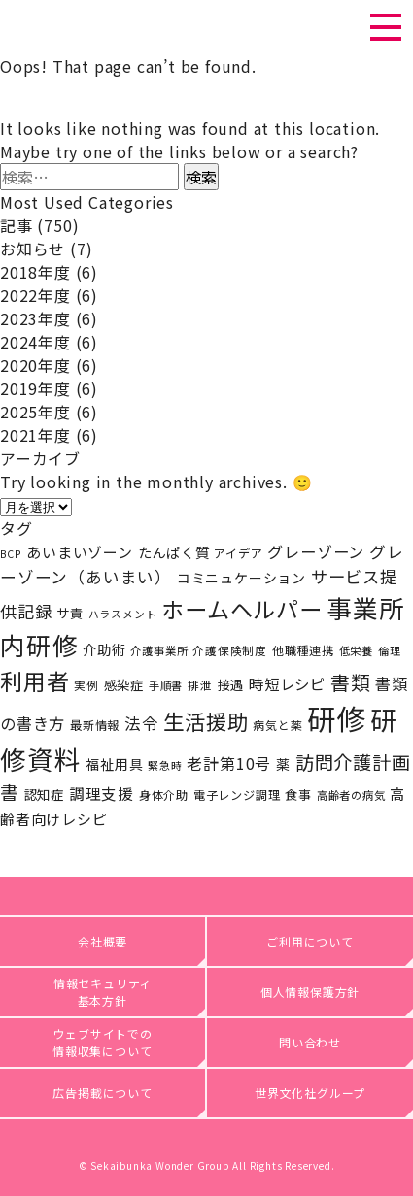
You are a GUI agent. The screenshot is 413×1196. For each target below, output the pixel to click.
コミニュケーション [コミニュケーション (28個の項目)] (241, 577)
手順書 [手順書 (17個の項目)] (166, 685)
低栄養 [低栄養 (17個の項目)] (356, 650)
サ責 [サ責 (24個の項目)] (70, 613)
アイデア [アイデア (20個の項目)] (238, 553)
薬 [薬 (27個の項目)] (283, 764)
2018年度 (35, 271)
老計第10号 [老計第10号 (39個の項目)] (229, 763)
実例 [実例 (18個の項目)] (86, 685)
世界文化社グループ (310, 1092)
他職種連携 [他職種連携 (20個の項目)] (303, 650)
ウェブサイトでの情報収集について (102, 1042)
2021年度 (35, 435)
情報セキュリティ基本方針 (102, 992)
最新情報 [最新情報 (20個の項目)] (95, 725)
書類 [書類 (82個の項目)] (350, 682)
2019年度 (35, 388)
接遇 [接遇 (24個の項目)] (231, 685)
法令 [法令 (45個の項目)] (141, 723)
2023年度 (35, 318)
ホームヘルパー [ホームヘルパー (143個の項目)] (242, 608)
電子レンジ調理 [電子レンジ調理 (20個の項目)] (237, 795)
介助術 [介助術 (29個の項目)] (104, 649)
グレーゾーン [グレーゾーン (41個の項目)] (315, 551)
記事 (16, 225)
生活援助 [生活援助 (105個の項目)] (205, 721)
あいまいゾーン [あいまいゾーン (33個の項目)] (79, 552)
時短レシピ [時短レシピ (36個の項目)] (287, 683)
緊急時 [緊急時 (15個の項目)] (165, 765)
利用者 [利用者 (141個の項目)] (34, 680)
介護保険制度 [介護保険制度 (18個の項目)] (229, 650)
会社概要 (102, 941)
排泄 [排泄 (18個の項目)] (200, 685)
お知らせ (32, 248)
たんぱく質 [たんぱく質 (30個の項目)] (174, 552)
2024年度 (35, 341)
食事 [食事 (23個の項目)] (298, 794)
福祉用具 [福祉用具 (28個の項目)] (114, 764)
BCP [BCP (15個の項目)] (10, 554)
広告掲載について (102, 1092)
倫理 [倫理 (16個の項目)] (389, 650)
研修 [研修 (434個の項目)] (336, 717)
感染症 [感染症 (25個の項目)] (124, 684)
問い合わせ (310, 1042)
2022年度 (35, 295)
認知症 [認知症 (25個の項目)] (44, 794)
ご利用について (310, 941)
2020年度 (35, 365)
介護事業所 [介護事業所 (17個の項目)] (159, 650)
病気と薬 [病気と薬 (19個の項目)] (277, 724)
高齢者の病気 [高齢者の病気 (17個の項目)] (351, 795)
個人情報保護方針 (310, 991)
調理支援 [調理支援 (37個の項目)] (101, 793)
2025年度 (35, 411)
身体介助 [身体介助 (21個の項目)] (164, 795)
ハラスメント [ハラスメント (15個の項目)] (122, 614)
